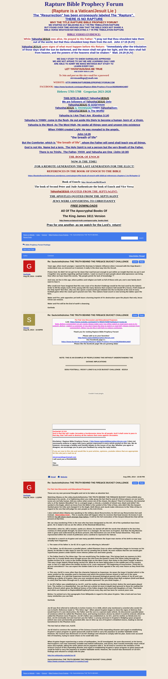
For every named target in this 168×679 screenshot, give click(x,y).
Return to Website (29, 235)
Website (64, 477)
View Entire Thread (137, 256)
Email (53, 477)
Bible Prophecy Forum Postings (58, 235)
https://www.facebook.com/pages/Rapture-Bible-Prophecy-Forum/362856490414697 (96, 342)
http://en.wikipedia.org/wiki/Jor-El (61, 655)
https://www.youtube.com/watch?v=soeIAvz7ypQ (68, 661)
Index (38, 235)
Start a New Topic (28, 249)
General (44, 235)
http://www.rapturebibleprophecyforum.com (96, 338)
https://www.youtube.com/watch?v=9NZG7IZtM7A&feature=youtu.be (98, 322)
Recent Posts (27, 237)
